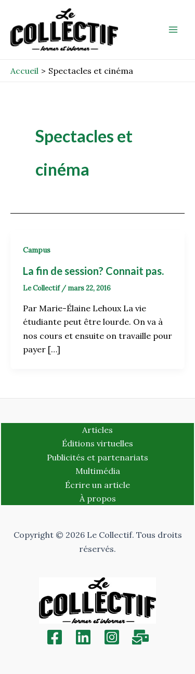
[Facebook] (54, 637)
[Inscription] (140, 637)
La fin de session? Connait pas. (93, 271)
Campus (36, 250)
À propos (98, 498)
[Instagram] (111, 637)
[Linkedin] (83, 637)
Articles (97, 430)
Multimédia (97, 471)
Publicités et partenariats (97, 457)
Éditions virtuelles (97, 443)
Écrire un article (97, 485)
